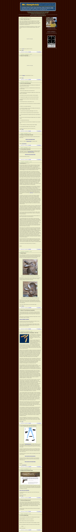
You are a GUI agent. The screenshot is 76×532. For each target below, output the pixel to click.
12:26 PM (30, 307)
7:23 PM (30, 423)
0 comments (39, 145)
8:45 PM (30, 249)
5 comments (39, 511)
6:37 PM (30, 145)
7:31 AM (30, 159)
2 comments (39, 79)
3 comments (39, 249)
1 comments (39, 159)
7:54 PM (30, 497)
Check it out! (31, 192)
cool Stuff (23, 48)
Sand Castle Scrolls (28, 444)
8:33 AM (30, 511)
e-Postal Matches (24, 143)
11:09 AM (30, 466)
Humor (23, 50)
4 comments (39, 307)
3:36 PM (30, 79)
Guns (22, 421)
